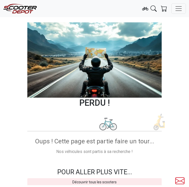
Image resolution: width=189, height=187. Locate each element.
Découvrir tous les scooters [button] (94, 182)
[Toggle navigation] (178, 8)
